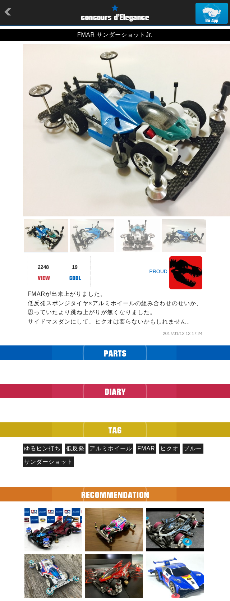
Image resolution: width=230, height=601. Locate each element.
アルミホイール (110, 448)
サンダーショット (48, 462)
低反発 (75, 448)
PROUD (158, 271)
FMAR (146, 448)
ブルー (193, 448)
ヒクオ (169, 448)
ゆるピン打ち (42, 448)
